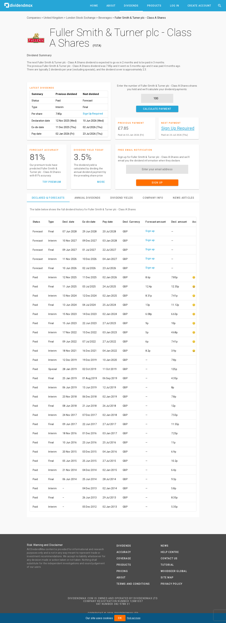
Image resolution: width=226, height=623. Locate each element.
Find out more (133, 618)
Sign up (149, 231)
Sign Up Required (93, 113)
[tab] (94, 5)
